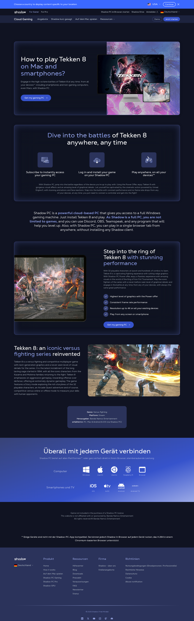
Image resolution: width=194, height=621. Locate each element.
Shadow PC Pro (50, 581)
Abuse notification (133, 581)
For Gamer (34, 12)
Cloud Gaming (23, 19)
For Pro (44, 12)
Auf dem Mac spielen (86, 19)
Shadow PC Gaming (52, 578)
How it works (49, 570)
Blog (75, 570)
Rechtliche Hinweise (134, 570)
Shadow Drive (137, 12)
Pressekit (77, 578)
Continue (169, 4)
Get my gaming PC (36, 97)
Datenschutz (131, 573)
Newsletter (78, 589)
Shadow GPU (49, 585)
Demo (157, 19)
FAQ (75, 585)
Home (46, 566)
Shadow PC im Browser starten (115, 12)
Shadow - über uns (107, 566)
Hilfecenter (78, 566)
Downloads (78, 573)
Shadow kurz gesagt (61, 19)
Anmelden (152, 12)
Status (76, 593)
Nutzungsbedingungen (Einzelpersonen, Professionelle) (151, 566)
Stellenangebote (106, 570)
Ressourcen (107, 19)
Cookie (128, 578)
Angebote (42, 19)
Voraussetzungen (81, 581)
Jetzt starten (171, 19)
